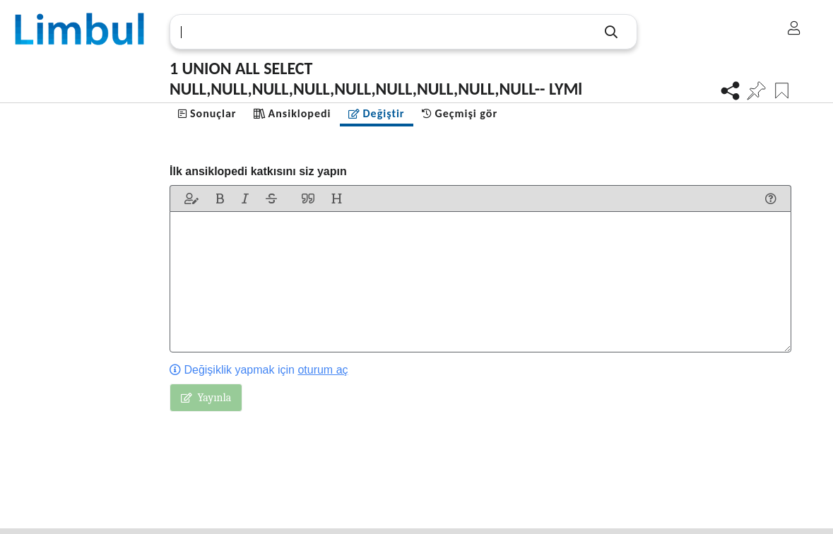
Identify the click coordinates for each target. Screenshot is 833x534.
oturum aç (322, 370)
